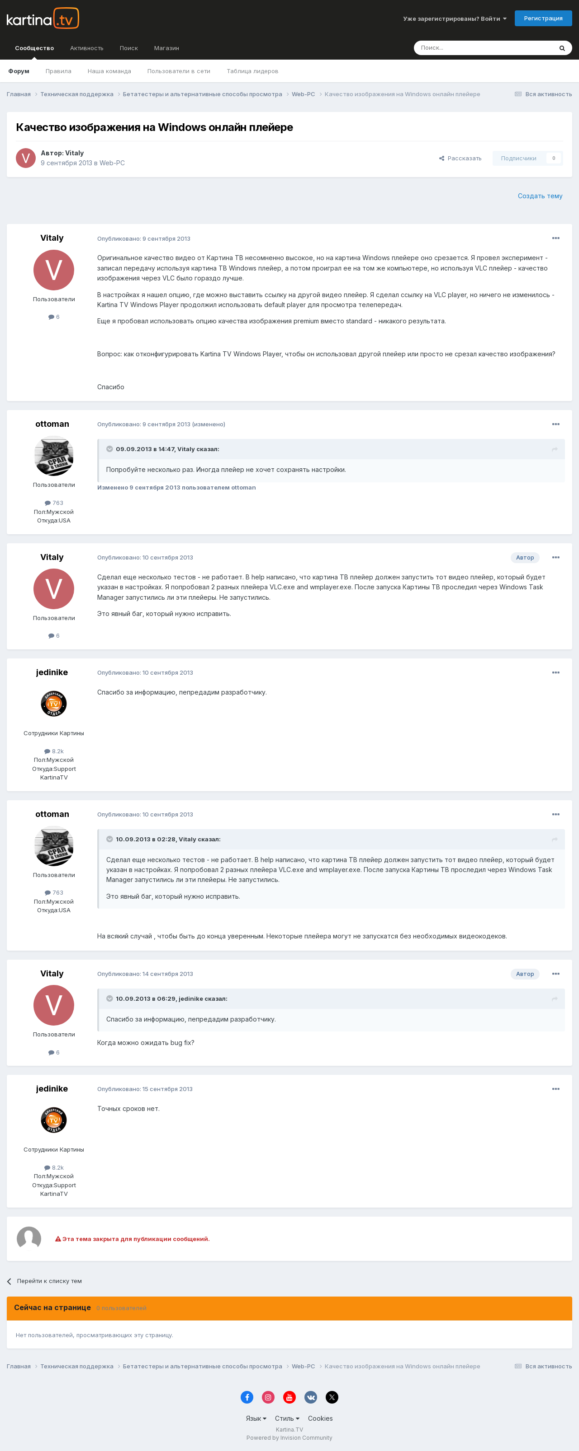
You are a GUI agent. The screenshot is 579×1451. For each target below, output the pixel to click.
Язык (256, 1418)
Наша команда (109, 71)
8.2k (54, 751)
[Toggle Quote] (110, 449)
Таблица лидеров (253, 71)
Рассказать (460, 158)
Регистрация (543, 18)
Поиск (129, 47)
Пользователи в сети (178, 71)
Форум (18, 71)
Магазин (166, 47)
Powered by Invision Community (289, 1437)
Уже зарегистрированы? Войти (455, 18)
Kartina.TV (289, 1429)
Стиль (287, 1418)
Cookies (320, 1418)
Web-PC (112, 163)
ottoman (52, 424)
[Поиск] (458, 48)
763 (54, 502)
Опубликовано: (143, 238)
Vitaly (74, 153)
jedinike (52, 672)
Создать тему (540, 196)
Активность (87, 47)
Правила (58, 71)
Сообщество (34, 52)
